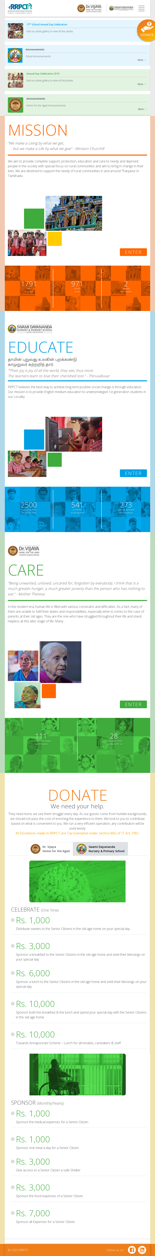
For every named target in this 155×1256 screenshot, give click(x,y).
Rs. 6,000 (33, 973)
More (142, 35)
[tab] (50, 849)
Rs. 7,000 (33, 1213)
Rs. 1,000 (33, 920)
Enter (133, 252)
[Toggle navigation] (141, 8)
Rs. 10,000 (35, 1003)
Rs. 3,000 (33, 945)
